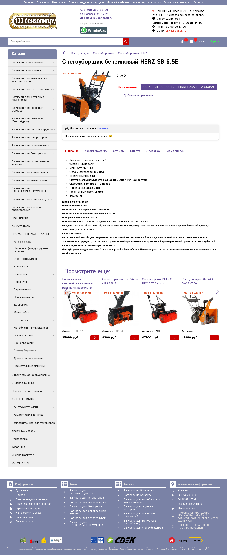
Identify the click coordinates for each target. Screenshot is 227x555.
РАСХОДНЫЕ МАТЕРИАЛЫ (30, 234)
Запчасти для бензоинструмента (33, 130)
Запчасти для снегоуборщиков (32, 89)
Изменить (102, 128)
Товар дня (18, 447)
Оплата (199, 2)
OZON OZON (20, 463)
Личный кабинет (118, 2)
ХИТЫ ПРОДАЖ (23, 399)
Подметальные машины (29, 366)
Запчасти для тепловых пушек (32, 199)
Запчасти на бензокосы (27, 70)
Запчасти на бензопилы (27, 62)
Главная (29, 2)
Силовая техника (23, 383)
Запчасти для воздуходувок (30, 172)
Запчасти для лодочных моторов (27, 109)
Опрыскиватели (24, 297)
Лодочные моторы (23, 431)
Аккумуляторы (21, 226)
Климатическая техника (27, 415)
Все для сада (80, 53)
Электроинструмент (25, 407)
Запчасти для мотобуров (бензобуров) (28, 120)
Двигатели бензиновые (29, 358)
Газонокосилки (23, 335)
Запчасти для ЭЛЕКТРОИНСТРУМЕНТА (29, 189)
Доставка (42, 2)
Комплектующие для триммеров (33, 423)
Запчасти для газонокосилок (30, 146)
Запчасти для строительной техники (30, 163)
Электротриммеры (26, 259)
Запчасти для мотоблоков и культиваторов (30, 79)
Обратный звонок (91, 23)
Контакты (59, 2)
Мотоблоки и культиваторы (31, 328)
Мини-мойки (21, 313)
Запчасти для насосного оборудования (27, 208)
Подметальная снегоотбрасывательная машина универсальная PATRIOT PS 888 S (77, 283)
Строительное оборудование (31, 375)
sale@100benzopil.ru (96, 18)
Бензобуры (21, 282)
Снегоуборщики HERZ (132, 53)
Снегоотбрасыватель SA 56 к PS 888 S (120, 281)
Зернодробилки (24, 343)
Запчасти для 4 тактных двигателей (28, 98)
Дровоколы (21, 305)
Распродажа (20, 439)
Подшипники (20, 218)
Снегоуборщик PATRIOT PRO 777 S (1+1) (158, 281)
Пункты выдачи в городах (86, 2)
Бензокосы (21, 267)
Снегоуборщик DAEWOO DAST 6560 (198, 281)
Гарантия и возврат (177, 2)
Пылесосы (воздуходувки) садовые (31, 249)
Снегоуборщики (103, 53)
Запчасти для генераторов (29, 138)
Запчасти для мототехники (29, 180)
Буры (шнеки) (22, 290)
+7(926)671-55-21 (94, 14)
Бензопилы (21, 274)
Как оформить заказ (146, 2)
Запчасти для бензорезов (29, 154)
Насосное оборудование (27, 391)
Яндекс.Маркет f (23, 455)
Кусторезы (21, 320)
